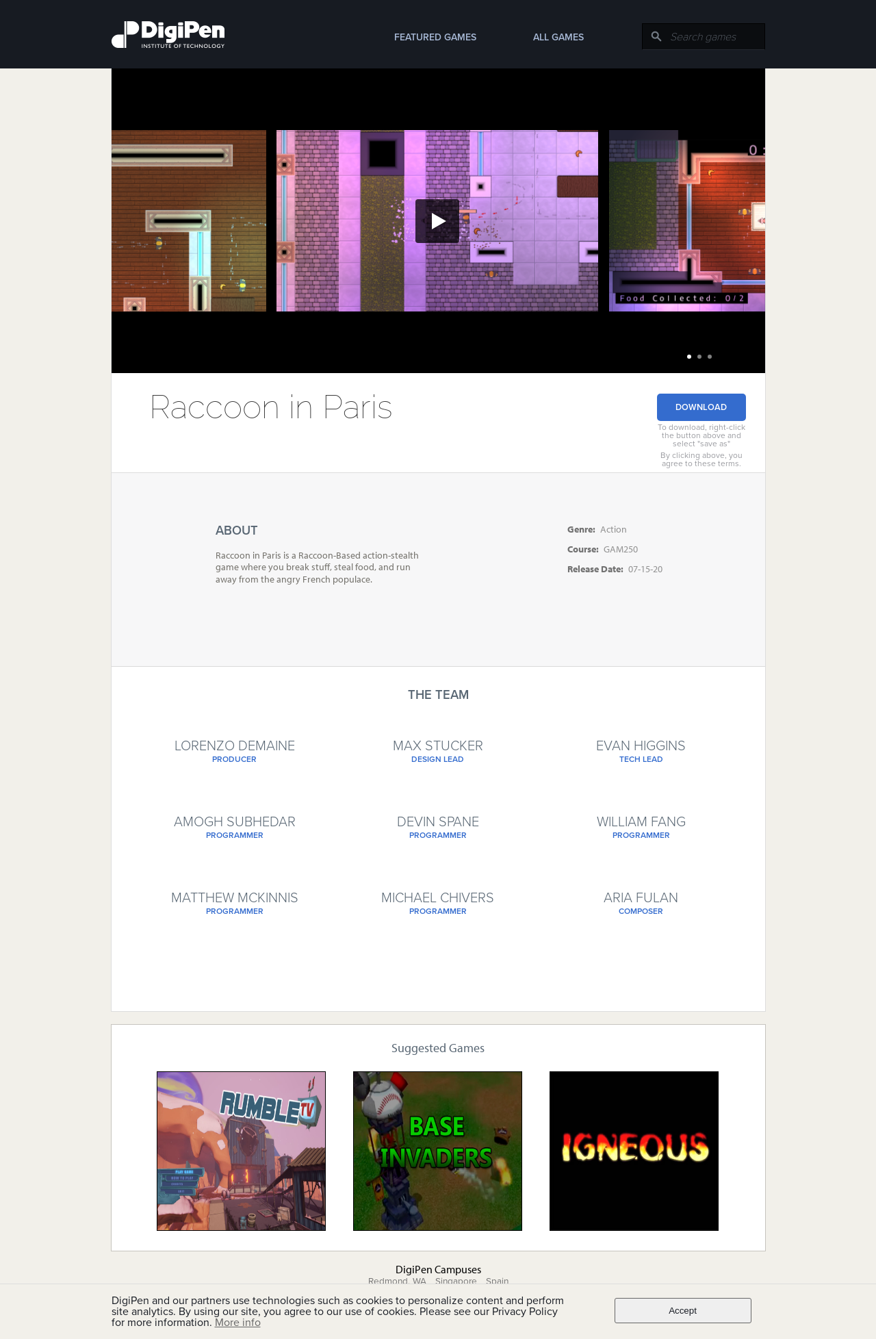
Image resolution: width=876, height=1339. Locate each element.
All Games (558, 37)
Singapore (456, 1281)
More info (238, 1322)
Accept (683, 1310)
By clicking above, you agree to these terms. (701, 459)
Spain (497, 1281)
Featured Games (435, 37)
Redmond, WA (397, 1281)
